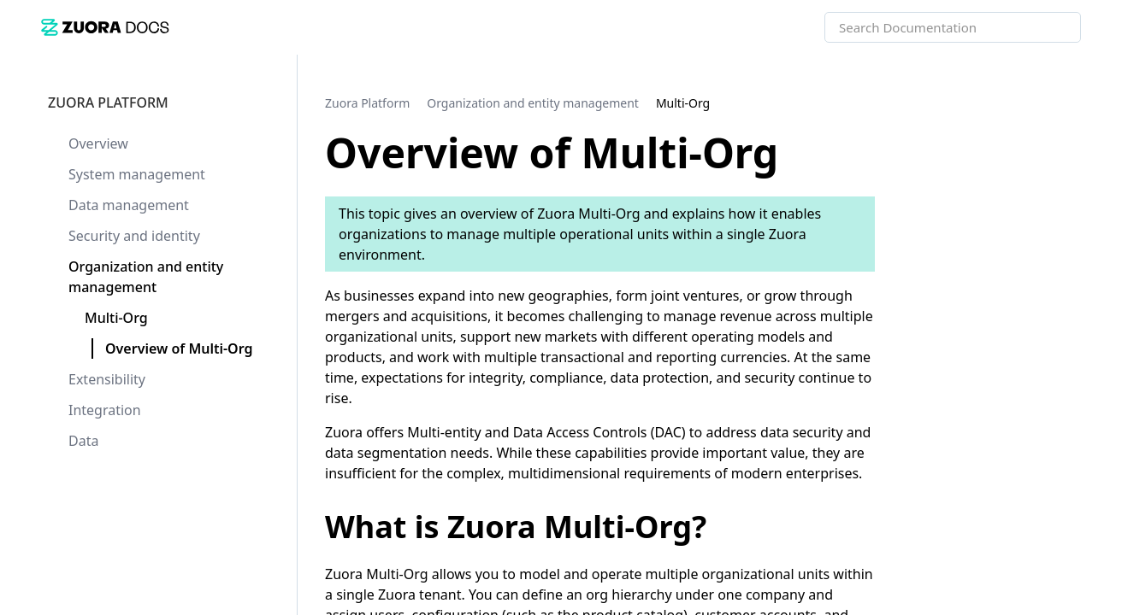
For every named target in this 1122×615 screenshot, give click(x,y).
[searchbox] (1049, 27)
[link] (105, 27)
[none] (1074, 102)
